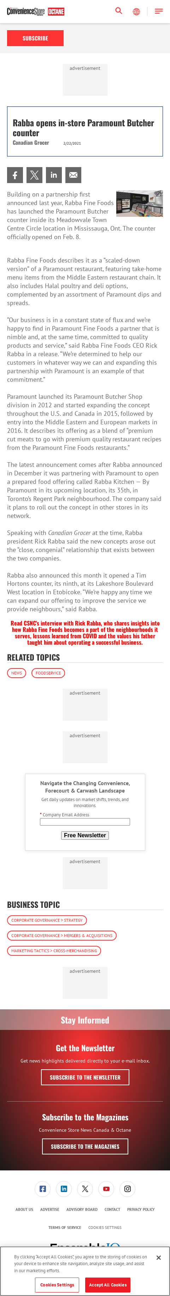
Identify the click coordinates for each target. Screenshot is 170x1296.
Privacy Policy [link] (141, 1209)
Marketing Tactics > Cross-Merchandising (54, 950)
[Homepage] (35, 12)
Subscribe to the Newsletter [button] (85, 1077)
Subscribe (35, 38)
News (16, 672)
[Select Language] (137, 11)
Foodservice (48, 672)
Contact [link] (112, 1209)
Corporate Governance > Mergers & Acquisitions (61, 935)
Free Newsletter (85, 835)
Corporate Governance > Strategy (47, 920)
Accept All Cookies (107, 1285)
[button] (158, 11)
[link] (15, 175)
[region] (85, 1271)
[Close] (158, 1257)
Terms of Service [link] (64, 1227)
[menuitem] (15, 175)
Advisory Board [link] (82, 1209)
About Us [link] (24, 1209)
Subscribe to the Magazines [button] (85, 1146)
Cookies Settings (105, 1228)
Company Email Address (64, 815)
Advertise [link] (49, 1209)
